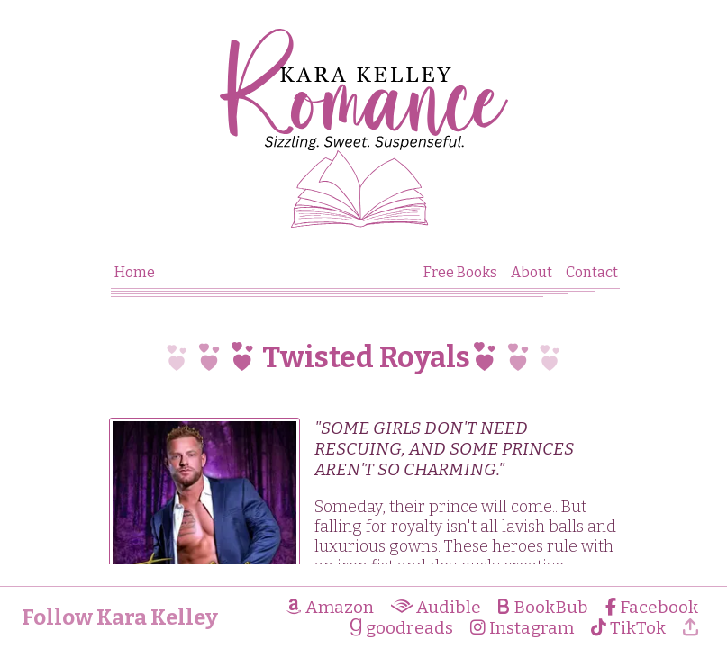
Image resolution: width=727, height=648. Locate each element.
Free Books (460, 272)
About (531, 272)
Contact (592, 272)
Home (134, 272)
